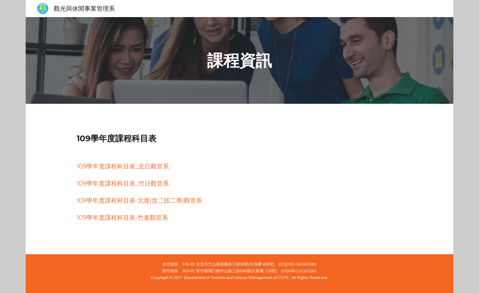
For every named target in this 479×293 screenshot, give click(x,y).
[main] (239, 60)
